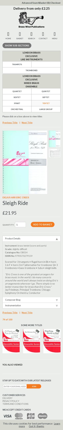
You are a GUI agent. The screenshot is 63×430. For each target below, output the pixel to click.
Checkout (55, 2)
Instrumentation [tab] (31, 305)
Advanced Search (30, 2)
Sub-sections (17, 45)
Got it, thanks (36, 426)
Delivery (7, 398)
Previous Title (10, 122)
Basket (44, 2)
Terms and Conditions (15, 404)
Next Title (27, 122)
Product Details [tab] (31, 238)
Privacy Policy (10, 401)
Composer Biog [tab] (31, 299)
